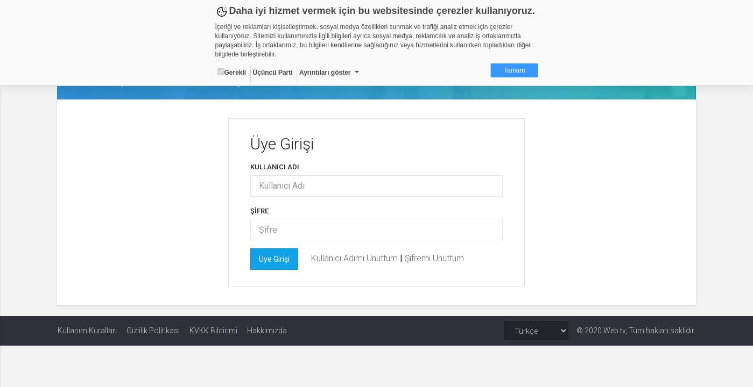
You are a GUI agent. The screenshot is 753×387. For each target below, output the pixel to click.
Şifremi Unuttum (435, 258)
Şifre (260, 211)
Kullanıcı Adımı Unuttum (356, 258)
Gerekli (232, 72)
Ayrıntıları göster (325, 72)
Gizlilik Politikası (153, 330)
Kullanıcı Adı (275, 167)
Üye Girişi (274, 259)
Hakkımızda (267, 330)
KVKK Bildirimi (213, 330)
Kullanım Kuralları (87, 330)
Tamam (514, 70)
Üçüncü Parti (273, 72)
